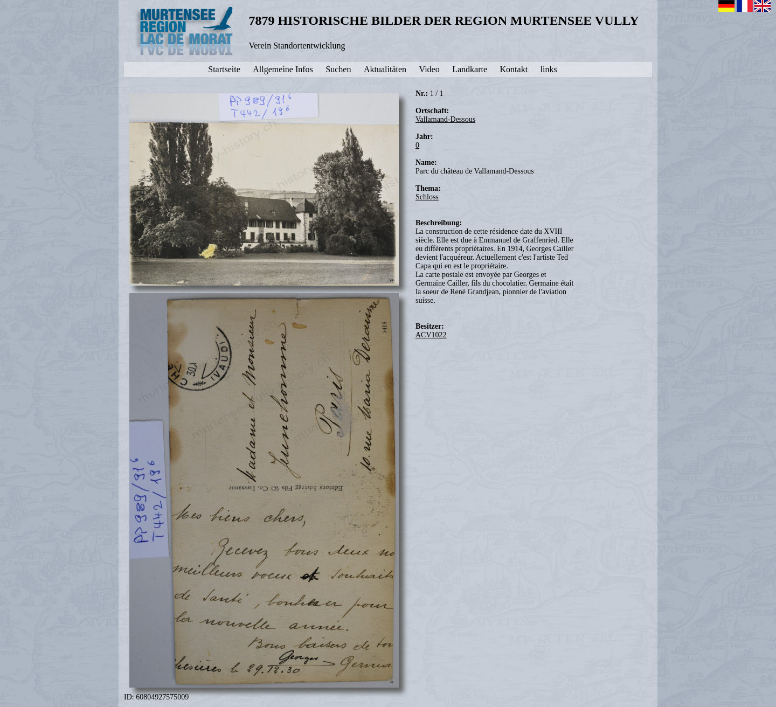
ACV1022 (431, 335)
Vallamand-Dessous (445, 119)
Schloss (427, 197)
